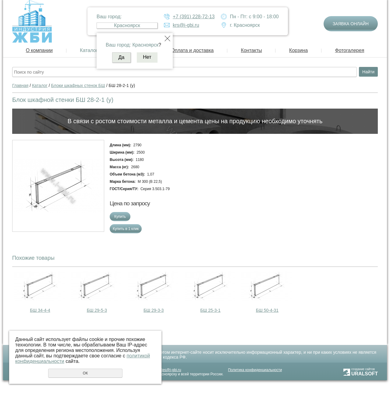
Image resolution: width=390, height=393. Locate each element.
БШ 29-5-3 (97, 310)
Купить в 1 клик (126, 229)
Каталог (89, 50)
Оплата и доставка (192, 50)
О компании (39, 50)
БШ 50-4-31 (267, 310)
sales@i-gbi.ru (169, 370)
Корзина (298, 50)
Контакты (251, 50)
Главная (20, 85)
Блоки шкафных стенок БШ (78, 85)
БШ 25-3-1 (210, 310)
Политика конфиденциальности (255, 370)
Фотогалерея (349, 50)
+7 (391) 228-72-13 (193, 16)
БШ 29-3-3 (154, 310)
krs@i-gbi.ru (186, 25)
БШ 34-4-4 (40, 310)
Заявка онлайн (351, 23)
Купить (120, 216)
